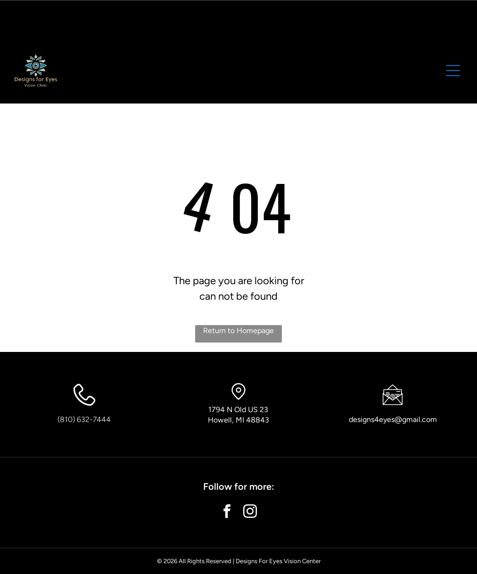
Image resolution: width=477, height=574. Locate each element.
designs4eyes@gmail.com (393, 419)
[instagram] (250, 512)
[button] (453, 71)
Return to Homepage (238, 330)
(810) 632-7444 (84, 419)
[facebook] (227, 512)
